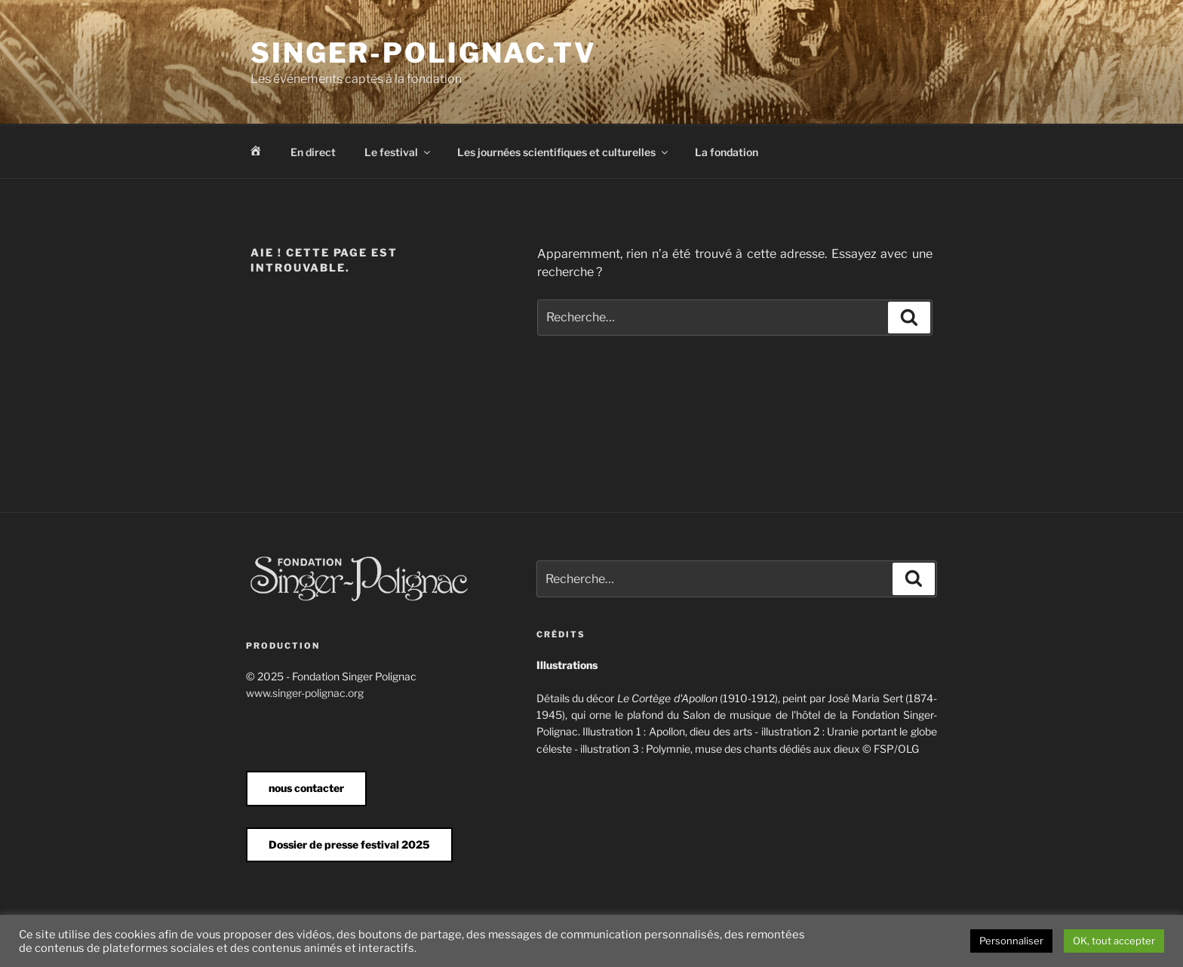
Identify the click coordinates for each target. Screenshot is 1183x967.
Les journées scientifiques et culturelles (563, 152)
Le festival (398, 152)
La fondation (726, 152)
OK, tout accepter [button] (1114, 941)
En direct (313, 152)
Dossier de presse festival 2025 (349, 844)
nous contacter (306, 787)
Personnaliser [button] (1011, 941)
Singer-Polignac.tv (423, 52)
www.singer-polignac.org (305, 692)
